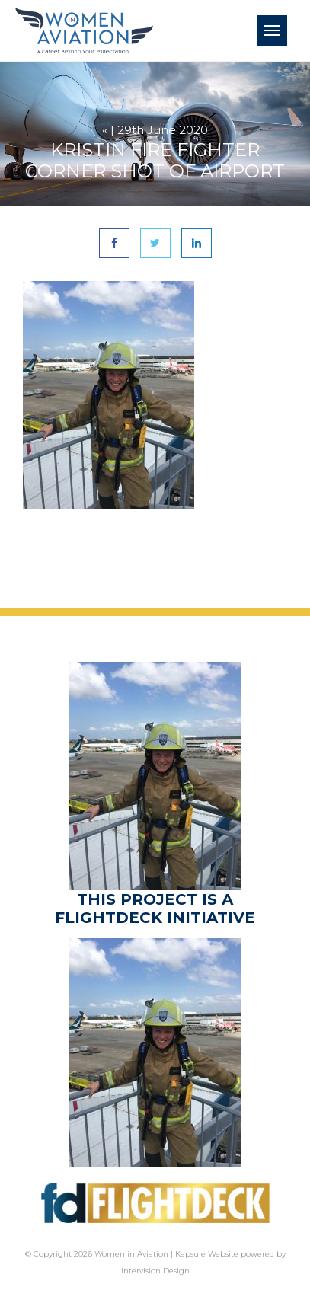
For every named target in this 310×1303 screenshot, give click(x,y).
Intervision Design (155, 1271)
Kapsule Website (206, 1254)
